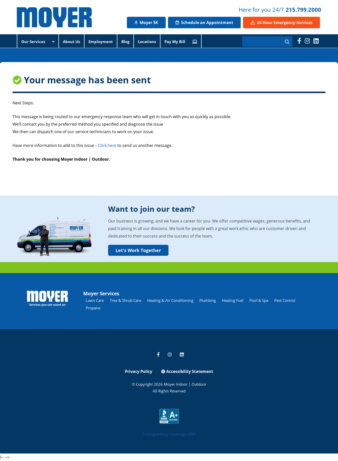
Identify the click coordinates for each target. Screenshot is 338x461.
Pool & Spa (258, 300)
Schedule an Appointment (204, 22)
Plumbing (207, 300)
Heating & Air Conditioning (170, 300)
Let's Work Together (138, 250)
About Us (71, 41)
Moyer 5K (146, 22)
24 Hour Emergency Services (281, 22)
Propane (93, 307)
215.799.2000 (303, 9)
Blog (125, 41)
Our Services (37, 41)
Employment (101, 41)
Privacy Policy (138, 371)
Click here (107, 145)
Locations (147, 41)
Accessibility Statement (187, 371)
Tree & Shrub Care (125, 300)
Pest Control (284, 300)
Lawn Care (95, 300)
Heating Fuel (232, 300)
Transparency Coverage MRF (169, 434)
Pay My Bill (180, 41)
